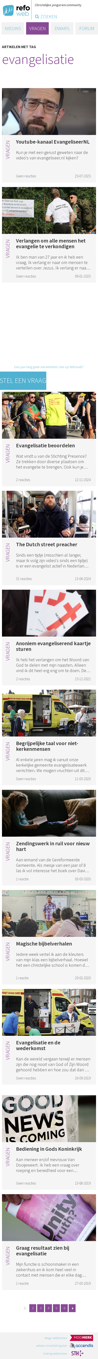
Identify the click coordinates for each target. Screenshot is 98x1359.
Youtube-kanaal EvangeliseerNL (53, 141)
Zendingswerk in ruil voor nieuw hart (53, 846)
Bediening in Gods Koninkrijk (49, 1148)
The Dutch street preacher (46, 544)
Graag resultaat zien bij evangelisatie (42, 1250)
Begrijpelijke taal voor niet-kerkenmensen (47, 746)
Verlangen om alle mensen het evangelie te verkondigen (51, 243)
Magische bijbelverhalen (44, 943)
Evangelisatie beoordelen (45, 445)
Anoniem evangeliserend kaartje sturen (53, 646)
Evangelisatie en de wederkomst (38, 1045)
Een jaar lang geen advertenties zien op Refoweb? (49, 367)
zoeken (48, 16)
